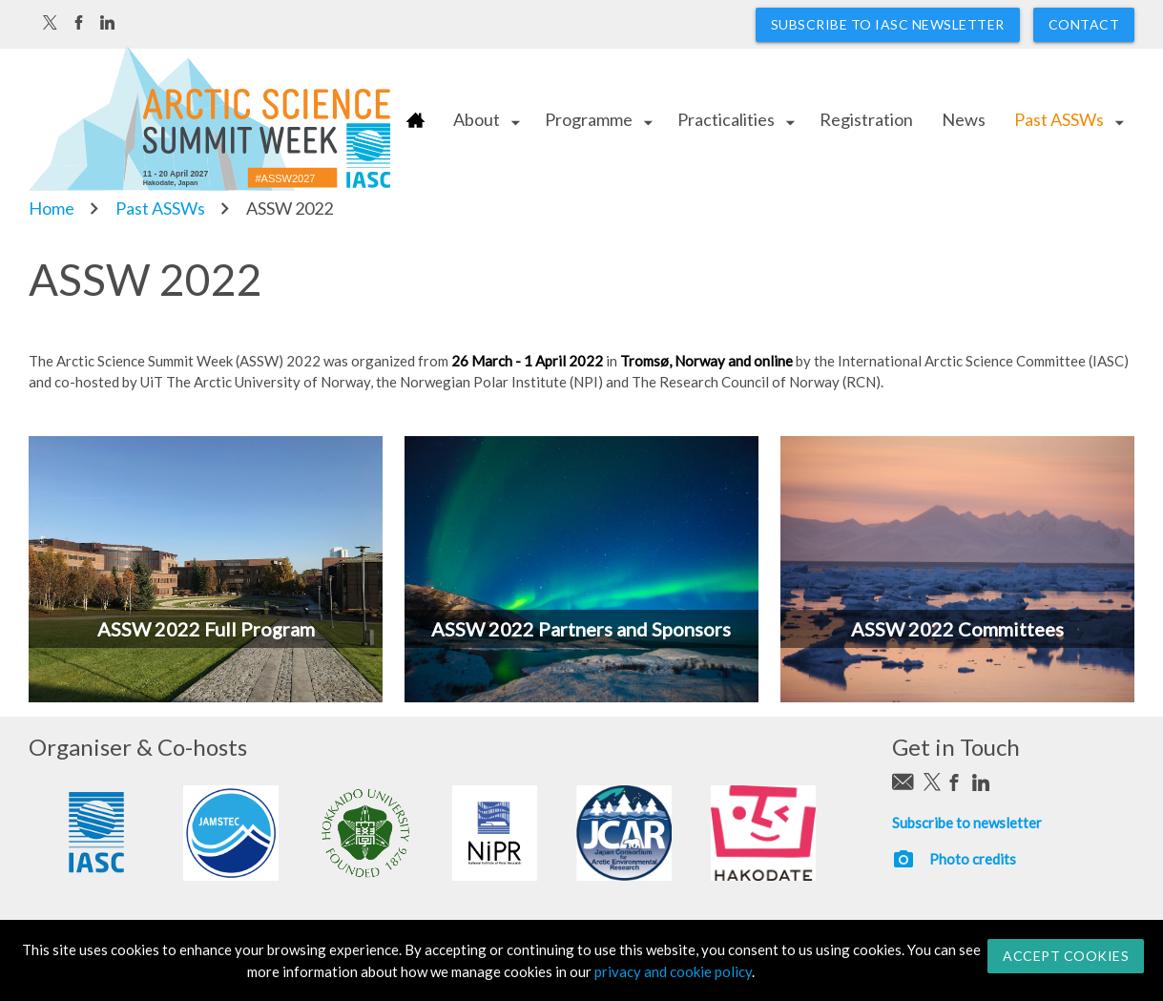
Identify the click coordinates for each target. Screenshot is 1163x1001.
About (476, 119)
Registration (866, 119)
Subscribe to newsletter (967, 822)
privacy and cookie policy (673, 971)
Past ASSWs (1059, 119)
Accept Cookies (1066, 956)
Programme (589, 119)
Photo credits (972, 858)
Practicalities (726, 119)
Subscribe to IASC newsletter (888, 24)
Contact (1084, 24)
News (964, 119)
